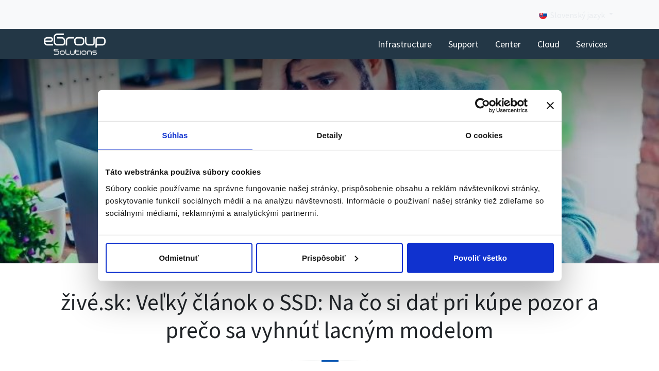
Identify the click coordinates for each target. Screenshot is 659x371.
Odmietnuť (178, 257)
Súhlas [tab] (175, 135)
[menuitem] (404, 44)
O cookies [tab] (484, 135)
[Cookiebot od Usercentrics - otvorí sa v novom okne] (482, 105)
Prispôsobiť (330, 257)
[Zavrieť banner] (550, 105)
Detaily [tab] (330, 135)
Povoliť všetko (480, 257)
